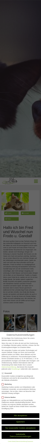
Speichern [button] (20, 424)
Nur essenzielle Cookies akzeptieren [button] (20, 431)
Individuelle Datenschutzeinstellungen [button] (20, 438)
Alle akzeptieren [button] (20, 418)
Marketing (7, 387)
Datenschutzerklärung (9, 369)
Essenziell (7, 376)
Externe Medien (9, 400)
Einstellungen (16, 372)
